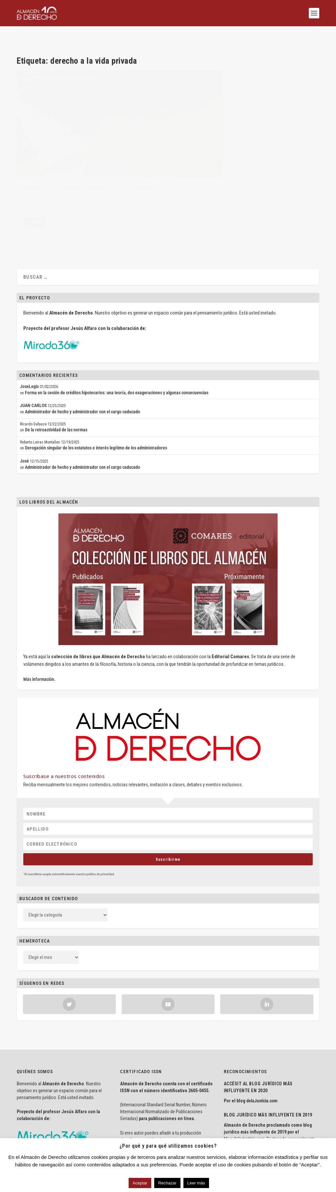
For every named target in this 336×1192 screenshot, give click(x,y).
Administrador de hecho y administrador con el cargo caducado (82, 360)
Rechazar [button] (167, 1183)
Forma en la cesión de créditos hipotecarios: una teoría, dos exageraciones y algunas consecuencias (116, 341)
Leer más (196, 1183)
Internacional (107, 169)
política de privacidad (100, 822)
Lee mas (34, 207)
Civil (92, 169)
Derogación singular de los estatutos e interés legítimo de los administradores (96, 396)
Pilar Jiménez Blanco (47, 169)
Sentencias (32, 175)
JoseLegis (29, 334)
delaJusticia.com (261, 1049)
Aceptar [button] (140, 1183)
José (24, 409)
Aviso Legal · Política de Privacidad (49, 1134)
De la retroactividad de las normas (56, 378)
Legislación (129, 169)
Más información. (39, 627)
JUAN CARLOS (33, 354)
